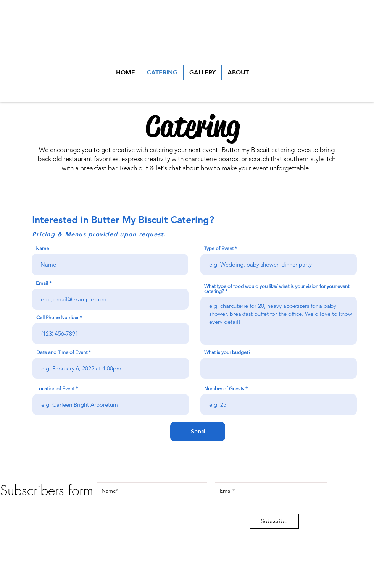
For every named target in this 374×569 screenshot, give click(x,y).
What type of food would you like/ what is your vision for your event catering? (276, 289)
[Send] (197, 431)
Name (42, 248)
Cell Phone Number (57, 317)
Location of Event (55, 388)
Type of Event (219, 248)
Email (42, 283)
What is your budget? (227, 352)
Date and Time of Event (61, 352)
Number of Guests (224, 388)
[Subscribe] (274, 521)
